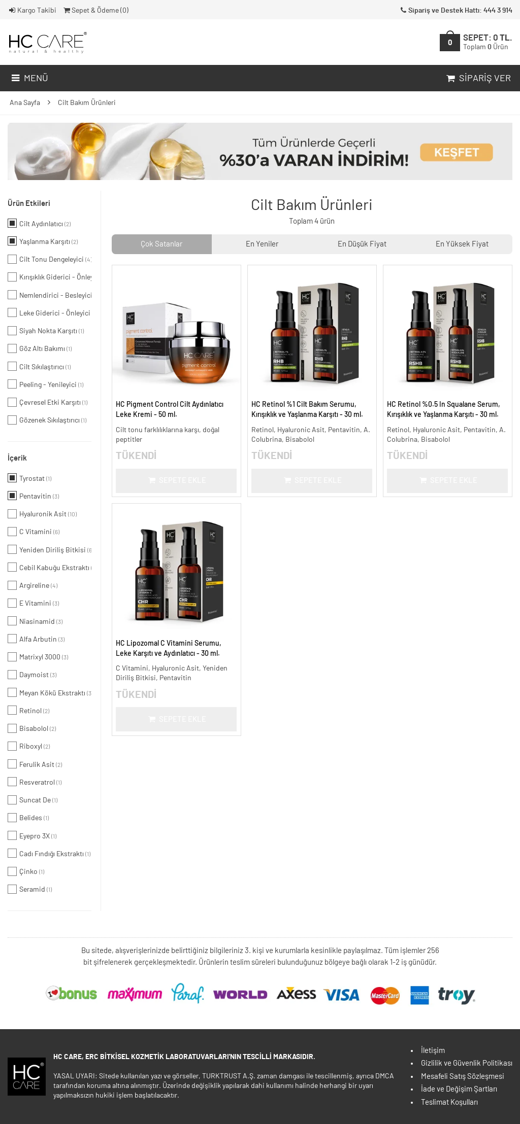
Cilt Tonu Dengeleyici (49, 259)
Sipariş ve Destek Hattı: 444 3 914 (455, 10)
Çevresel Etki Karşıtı (47, 402)
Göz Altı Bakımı (40, 348)
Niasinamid (35, 620)
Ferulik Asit (35, 763)
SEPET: (487, 42)
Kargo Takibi (32, 10)
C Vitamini (33, 531)
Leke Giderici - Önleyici (49, 312)
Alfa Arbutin (36, 638)
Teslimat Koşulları (449, 1102)
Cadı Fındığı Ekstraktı (49, 853)
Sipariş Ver (477, 78)
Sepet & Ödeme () (95, 10)
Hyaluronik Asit (42, 513)
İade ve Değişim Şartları (459, 1089)
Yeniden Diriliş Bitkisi (49, 549)
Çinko (26, 871)
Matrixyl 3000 (38, 656)
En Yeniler (262, 244)
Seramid (30, 889)
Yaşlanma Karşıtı (43, 240)
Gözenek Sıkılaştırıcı (47, 420)
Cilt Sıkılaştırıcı (39, 366)
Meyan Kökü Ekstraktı (49, 692)
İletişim (433, 1051)
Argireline (32, 585)
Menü (28, 78)
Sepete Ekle (176, 480)
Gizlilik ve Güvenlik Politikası (466, 1063)
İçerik (17, 458)
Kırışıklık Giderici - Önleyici (49, 277)
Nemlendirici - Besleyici (49, 294)
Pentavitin (33, 495)
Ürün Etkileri (29, 203)
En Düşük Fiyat (362, 244)
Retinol (28, 710)
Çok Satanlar (161, 244)
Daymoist (32, 674)
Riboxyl (29, 746)
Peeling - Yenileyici (45, 384)
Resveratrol (34, 781)
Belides (28, 817)
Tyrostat (29, 477)
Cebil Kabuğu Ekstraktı (49, 567)
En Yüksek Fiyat (462, 244)
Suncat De (32, 799)
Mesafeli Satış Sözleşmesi (462, 1076)
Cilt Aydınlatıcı (39, 223)
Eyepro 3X (32, 835)
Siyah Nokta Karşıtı (46, 330)
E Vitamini (33, 603)
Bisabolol (32, 728)
